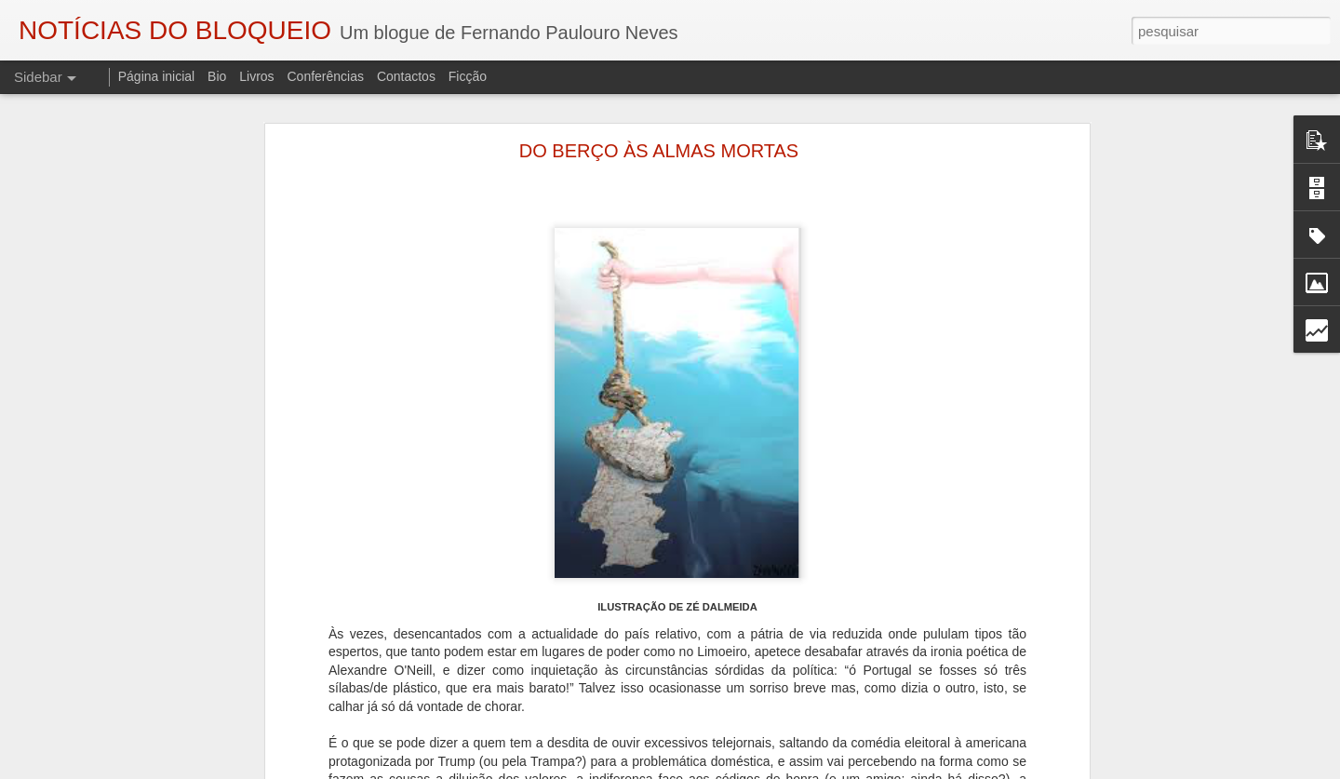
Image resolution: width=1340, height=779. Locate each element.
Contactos (406, 76)
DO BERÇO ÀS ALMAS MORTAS (658, 151)
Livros (256, 76)
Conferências (325, 76)
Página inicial (156, 76)
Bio (217, 76)
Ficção (468, 76)
